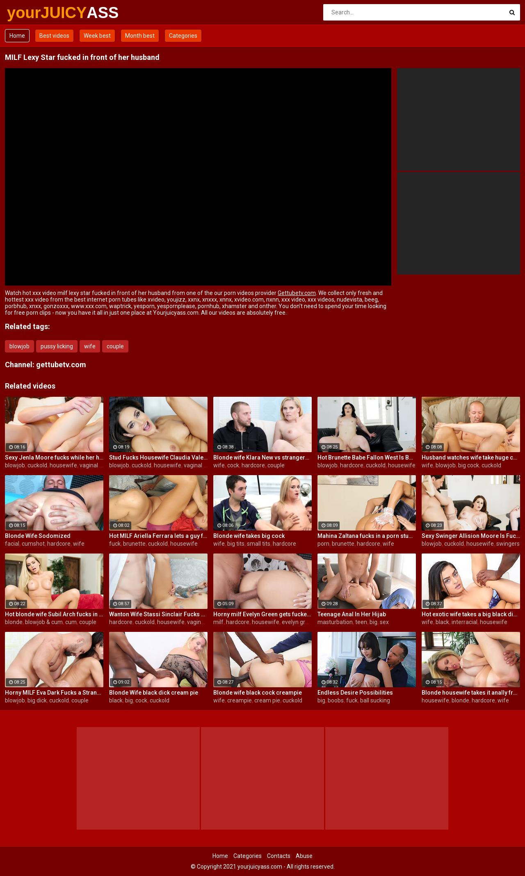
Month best (140, 35)
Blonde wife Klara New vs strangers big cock (262, 457)
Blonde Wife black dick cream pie (153, 692)
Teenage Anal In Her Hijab (351, 614)
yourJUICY (28, 12)
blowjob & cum (44, 622)
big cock (468, 465)
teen (361, 622)
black (442, 622)
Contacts (278, 856)
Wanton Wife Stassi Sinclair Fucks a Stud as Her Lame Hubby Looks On (158, 614)
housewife (63, 465)
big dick (37, 700)
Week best (97, 35)
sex (384, 622)
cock (233, 465)
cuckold (37, 465)
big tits (235, 543)
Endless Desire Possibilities (355, 692)
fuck (115, 543)
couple (115, 346)
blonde (14, 622)
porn (323, 543)
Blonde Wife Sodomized (38, 536)
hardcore (253, 465)
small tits (258, 543)
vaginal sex (94, 465)
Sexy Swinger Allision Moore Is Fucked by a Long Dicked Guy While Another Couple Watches (471, 536)
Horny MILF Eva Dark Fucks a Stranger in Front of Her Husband (54, 692)
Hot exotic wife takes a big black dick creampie (471, 614)
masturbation (335, 622)
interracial (464, 622)
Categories (183, 35)
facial (12, 543)
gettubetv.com (61, 364)
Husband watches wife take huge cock (471, 457)
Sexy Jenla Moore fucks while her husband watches (54, 457)
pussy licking (57, 346)
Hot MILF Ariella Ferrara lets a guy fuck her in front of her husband (158, 536)
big (373, 622)
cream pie (267, 700)
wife (90, 346)
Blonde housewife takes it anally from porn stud (471, 692)
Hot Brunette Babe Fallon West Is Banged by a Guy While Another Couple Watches (366, 457)
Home (17, 35)
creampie (239, 700)
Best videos (54, 35)
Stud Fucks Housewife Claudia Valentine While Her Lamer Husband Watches (158, 457)
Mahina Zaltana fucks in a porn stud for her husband (366, 536)
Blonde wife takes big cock (249, 536)
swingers (508, 543)
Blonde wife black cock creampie (257, 692)
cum (71, 622)
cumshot (33, 543)
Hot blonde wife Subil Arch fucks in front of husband (54, 614)
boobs (336, 700)
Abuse (304, 856)
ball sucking (375, 700)
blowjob (19, 346)
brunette (134, 543)
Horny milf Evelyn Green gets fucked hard (262, 614)
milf (218, 622)
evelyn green (298, 622)
